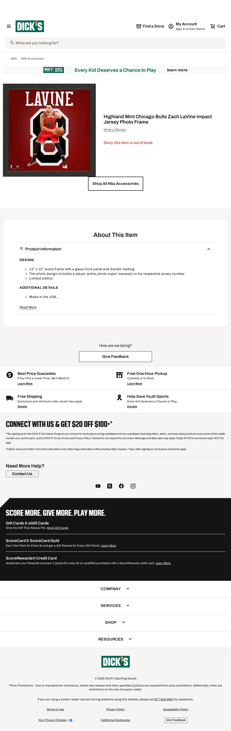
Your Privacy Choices (52, 720)
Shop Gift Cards (57, 528)
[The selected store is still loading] (150, 26)
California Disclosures (115, 720)
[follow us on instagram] (133, 486)
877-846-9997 (164, 699)
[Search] (120, 43)
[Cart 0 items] (218, 26)
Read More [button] (27, 307)
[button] (115, 184)
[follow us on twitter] (110, 486)
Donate (132, 406)
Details (22, 406)
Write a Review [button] (115, 130)
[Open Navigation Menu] (9, 26)
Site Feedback (176, 720)
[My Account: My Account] (187, 26)
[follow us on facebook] (121, 486)
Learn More (177, 70)
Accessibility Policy (175, 709)
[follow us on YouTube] (98, 486)
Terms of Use (55, 709)
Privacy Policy (115, 709)
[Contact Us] (22, 473)
